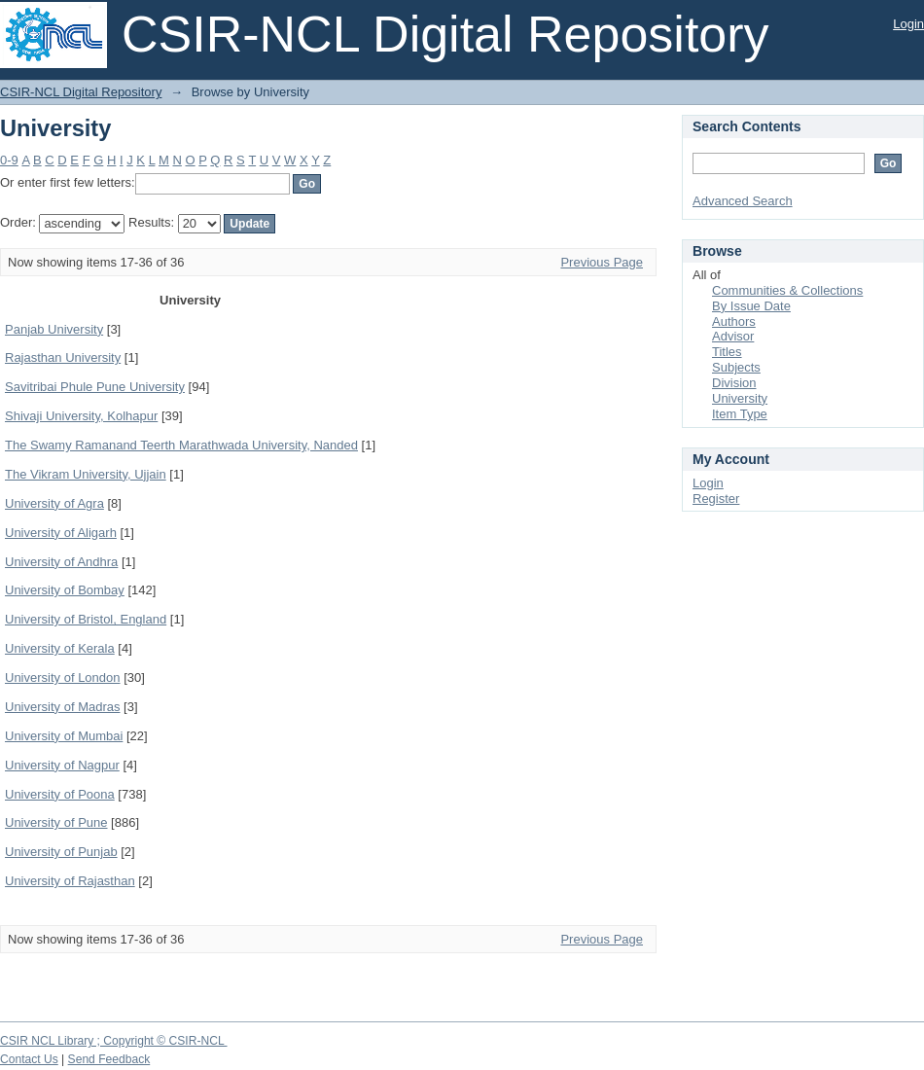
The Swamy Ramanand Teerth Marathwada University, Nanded (181, 445)
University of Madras (62, 706)
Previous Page (601, 262)
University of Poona (60, 794)
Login (908, 24)
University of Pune (56, 822)
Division (734, 382)
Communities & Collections (787, 290)
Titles (727, 351)
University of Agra (54, 503)
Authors (734, 321)
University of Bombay (64, 590)
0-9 (9, 160)
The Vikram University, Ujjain (85, 474)
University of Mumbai (64, 736)
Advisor (733, 336)
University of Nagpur (62, 765)
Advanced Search (743, 201)
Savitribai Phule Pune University (95, 386)
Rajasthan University (63, 357)
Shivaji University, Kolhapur (81, 416)
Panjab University (54, 329)
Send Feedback (109, 1059)
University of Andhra (61, 561)
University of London (63, 677)
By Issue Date (751, 306)
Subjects (736, 367)
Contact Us (29, 1059)
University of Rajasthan (70, 881)
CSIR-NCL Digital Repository (80, 92)
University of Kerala (60, 648)
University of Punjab (61, 851)
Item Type (739, 414)
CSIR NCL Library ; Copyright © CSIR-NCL (114, 1041)
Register (716, 498)
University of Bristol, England (85, 619)
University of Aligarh (61, 532)
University (739, 398)
